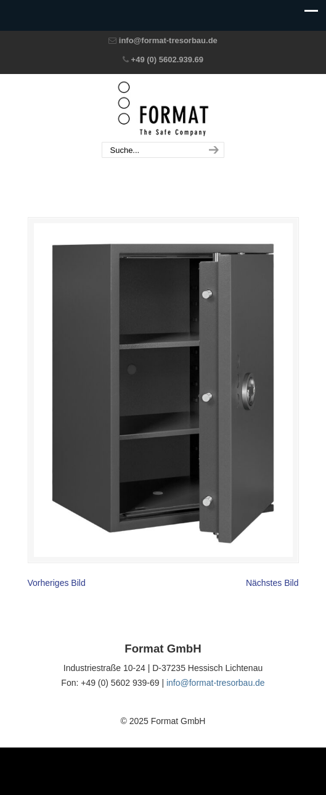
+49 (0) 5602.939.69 (167, 59)
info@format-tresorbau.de (168, 40)
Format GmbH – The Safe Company (163, 108)
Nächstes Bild (272, 583)
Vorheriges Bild (57, 583)
